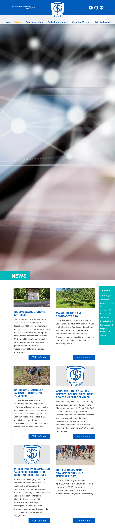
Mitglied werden (103, 22)
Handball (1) (105, 314)
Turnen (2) (104, 317)
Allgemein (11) (105, 310)
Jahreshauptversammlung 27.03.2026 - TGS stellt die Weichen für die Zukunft (32, 472)
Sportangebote (33, 22)
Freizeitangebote (57, 22)
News (18, 22)
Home (8, 22)
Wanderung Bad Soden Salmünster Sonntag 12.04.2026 (29, 393)
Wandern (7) (105, 335)
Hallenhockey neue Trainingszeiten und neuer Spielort (69, 473)
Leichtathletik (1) (106, 325)
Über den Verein (80, 22)
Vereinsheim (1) (106, 299)
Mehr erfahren (39, 357)
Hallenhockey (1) (106, 321)
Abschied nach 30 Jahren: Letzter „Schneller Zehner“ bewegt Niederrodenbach (74, 394)
